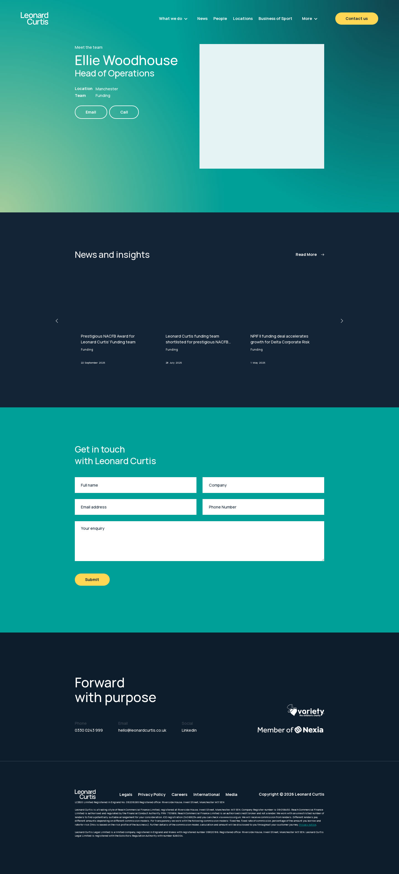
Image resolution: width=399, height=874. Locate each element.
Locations (243, 18)
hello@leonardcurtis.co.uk (142, 730)
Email (91, 112)
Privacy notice (307, 824)
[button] (173, 19)
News (202, 18)
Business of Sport (275, 18)
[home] (48, 18)
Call (124, 112)
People (220, 18)
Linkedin (189, 730)
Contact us (357, 18)
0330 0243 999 (89, 730)
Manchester (107, 88)
